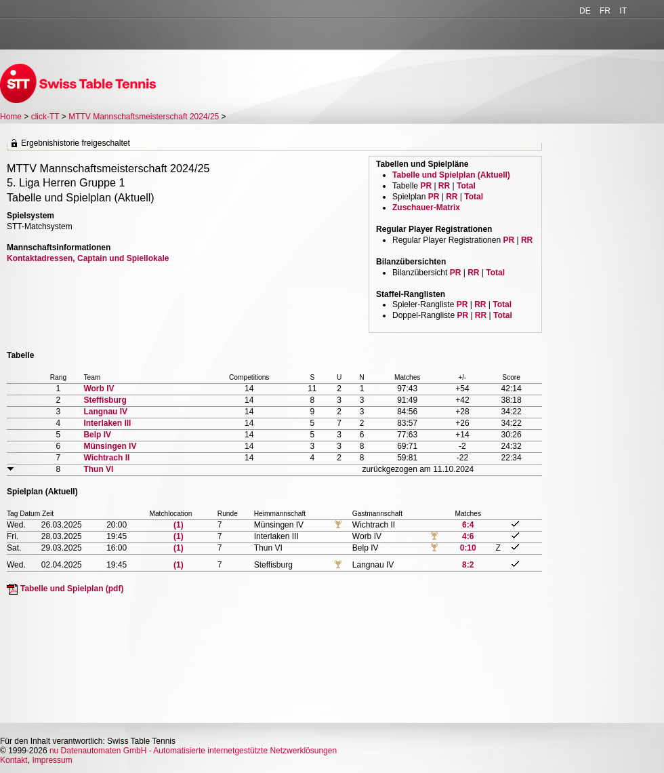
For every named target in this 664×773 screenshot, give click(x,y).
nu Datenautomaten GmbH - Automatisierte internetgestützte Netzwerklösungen (193, 750)
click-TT (45, 116)
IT (623, 11)
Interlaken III (107, 423)
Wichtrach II (106, 457)
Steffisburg (104, 400)
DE (585, 11)
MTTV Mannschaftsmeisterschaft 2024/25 (144, 116)
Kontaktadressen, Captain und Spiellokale (88, 258)
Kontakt (14, 760)
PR (426, 186)
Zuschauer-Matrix (426, 207)
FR (605, 11)
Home (11, 116)
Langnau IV (105, 411)
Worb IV (98, 388)
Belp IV (97, 434)
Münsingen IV (109, 446)
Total (466, 186)
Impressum (52, 760)
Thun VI (98, 469)
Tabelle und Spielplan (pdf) (71, 588)
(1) (178, 525)
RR (444, 186)
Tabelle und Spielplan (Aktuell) (451, 175)
